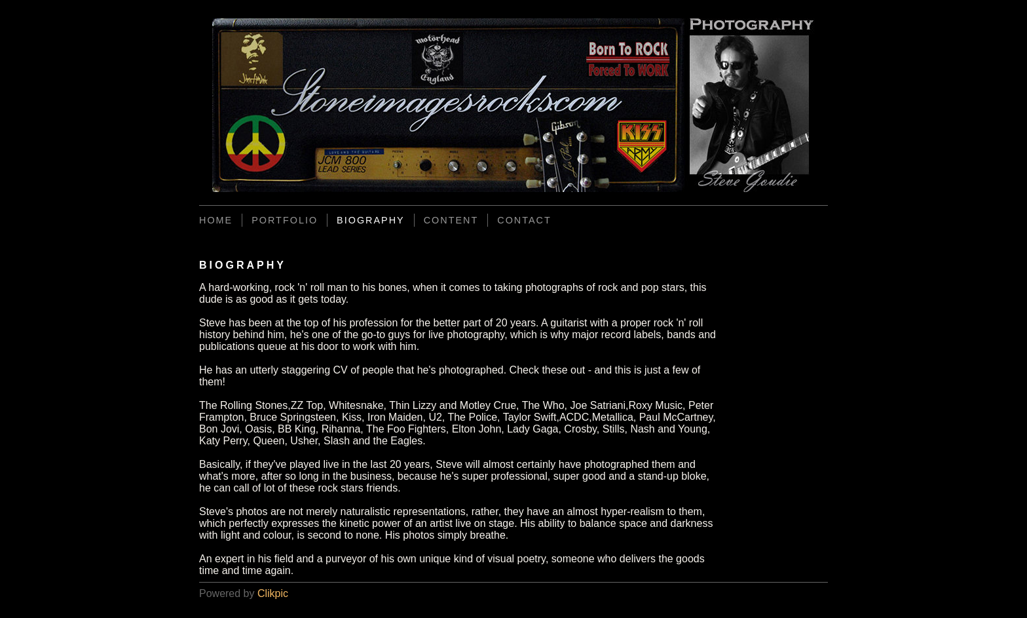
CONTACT (524, 220)
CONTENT (451, 220)
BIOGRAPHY (371, 220)
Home (216, 220)
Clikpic (272, 593)
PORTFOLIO (285, 220)
